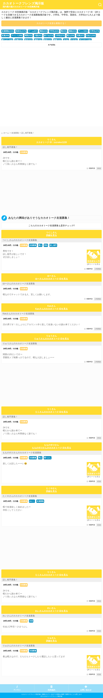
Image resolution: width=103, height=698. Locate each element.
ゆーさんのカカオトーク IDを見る (51, 279)
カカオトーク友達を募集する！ (51, 23)
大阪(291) (38, 35)
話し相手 (53, 245)
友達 (31, 621)
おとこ (32, 501)
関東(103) (57, 40)
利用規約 (51, 690)
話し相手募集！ (10, 147)
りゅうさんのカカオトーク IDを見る (51, 339)
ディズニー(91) (85, 40)
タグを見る (51, 45)
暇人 (40, 245)
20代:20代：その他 (10, 152)
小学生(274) (60, 35)
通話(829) (43, 31)
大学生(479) (94, 31)
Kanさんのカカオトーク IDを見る (51, 309)
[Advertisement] (51, 69)
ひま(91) (74, 40)
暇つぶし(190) (7, 40)
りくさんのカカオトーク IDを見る (51, 412)
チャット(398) (16, 35)
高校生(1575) (21, 31)
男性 (46, 245)
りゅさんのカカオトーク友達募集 (19, 646)
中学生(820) (54, 31)
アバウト (17, 690)
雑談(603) (72, 31)
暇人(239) (70, 35)
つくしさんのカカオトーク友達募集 (20, 240)
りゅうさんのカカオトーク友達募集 (20, 343)
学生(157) (28, 40)
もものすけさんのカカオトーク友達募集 (22, 452)
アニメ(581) (83, 31)
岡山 (40, 458)
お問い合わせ (85, 690)
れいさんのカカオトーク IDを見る (51, 611)
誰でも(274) (48, 35)
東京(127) (48, 40)
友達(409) (5, 35)
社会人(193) (90, 35)
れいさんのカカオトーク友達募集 (19, 616)
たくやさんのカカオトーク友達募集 (20, 496)
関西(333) (28, 35)
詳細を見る (51, 235)
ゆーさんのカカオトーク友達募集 (19, 283)
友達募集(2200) (8, 31)
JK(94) (66, 40)
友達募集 (23, 152)
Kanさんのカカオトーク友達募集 (18, 313)
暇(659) (64, 31)
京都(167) (18, 40)
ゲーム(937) (33, 31)
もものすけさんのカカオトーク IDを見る (51, 448)
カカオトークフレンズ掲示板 (23, 5)
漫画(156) (38, 40)
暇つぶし (47, 458)
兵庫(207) (80, 35)
